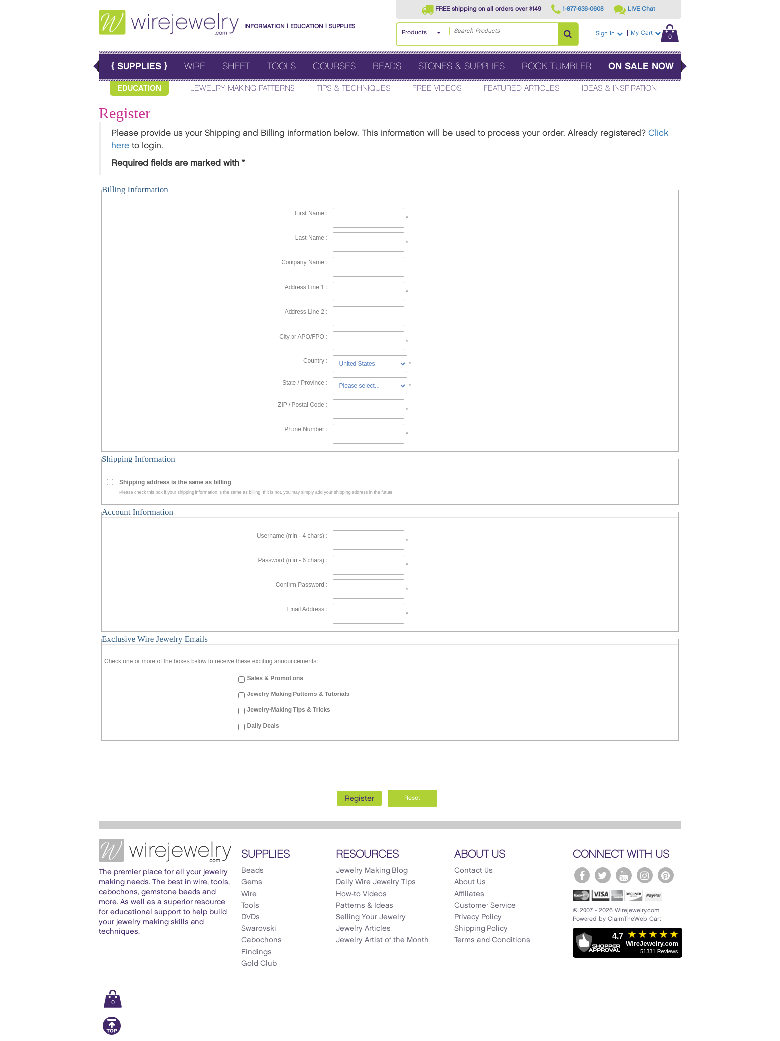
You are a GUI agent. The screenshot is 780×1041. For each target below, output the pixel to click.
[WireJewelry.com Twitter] (603, 875)
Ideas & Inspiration (619, 88)
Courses (334, 66)
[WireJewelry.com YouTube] (624, 875)
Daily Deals (263, 725)
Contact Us (473, 870)
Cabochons (261, 940)
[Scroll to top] (112, 1033)
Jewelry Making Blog (372, 870)
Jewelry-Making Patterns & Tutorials (298, 694)
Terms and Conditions (492, 940)
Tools (281, 66)
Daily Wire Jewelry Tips (376, 882)
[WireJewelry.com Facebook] (582, 875)
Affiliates (469, 894)
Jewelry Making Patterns (243, 88)
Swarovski (258, 928)
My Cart (655, 33)
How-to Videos (361, 894)
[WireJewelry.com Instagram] (645, 875)
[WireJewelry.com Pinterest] (666, 875)
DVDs (250, 917)
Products (414, 32)
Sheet (236, 66)
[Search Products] (568, 34)
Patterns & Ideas (364, 905)
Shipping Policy (481, 928)
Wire (194, 66)
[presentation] (390, 762)
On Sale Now (641, 66)
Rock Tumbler (556, 66)
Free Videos (437, 88)
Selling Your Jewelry (371, 917)
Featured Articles (522, 88)
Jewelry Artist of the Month (382, 940)
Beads (387, 66)
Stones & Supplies (461, 66)
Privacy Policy (478, 917)
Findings (256, 952)
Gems (251, 882)
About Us (470, 882)
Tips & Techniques (353, 88)
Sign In (609, 33)
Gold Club (259, 963)
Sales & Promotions (275, 678)
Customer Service (485, 905)
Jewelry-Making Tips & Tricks (288, 709)
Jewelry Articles (363, 928)
